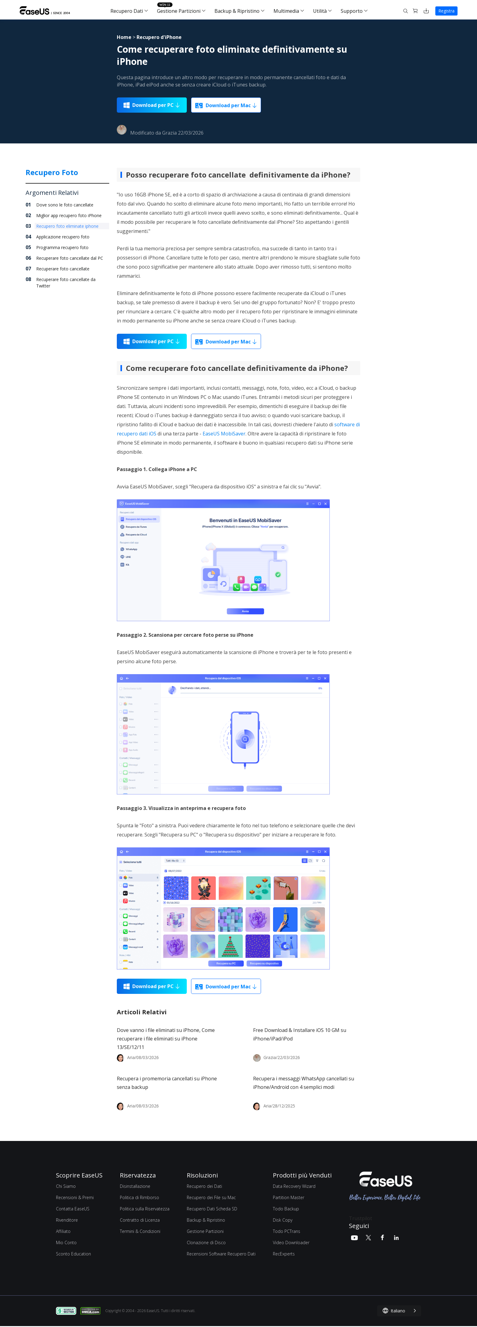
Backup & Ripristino (236, 11)
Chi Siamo (66, 1186)
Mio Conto (66, 1242)
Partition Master (288, 1197)
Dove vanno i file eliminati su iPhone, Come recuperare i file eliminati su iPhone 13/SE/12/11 (166, 1039)
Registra (446, 11)
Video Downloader (291, 1242)
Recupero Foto (52, 172)
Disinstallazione (135, 1186)
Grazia (169, 132)
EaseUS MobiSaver (224, 433)
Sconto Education (73, 1254)
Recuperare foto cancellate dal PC (69, 258)
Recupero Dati (126, 11)
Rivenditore (67, 1220)
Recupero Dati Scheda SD (212, 1209)
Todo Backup (286, 1209)
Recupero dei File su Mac (211, 1197)
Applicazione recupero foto (62, 237)
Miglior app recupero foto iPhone (69, 215)
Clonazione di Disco (206, 1242)
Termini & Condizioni (140, 1231)
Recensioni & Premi (75, 1197)
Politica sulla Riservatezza (144, 1209)
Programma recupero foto (62, 247)
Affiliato (63, 1231)
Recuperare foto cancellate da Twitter (66, 282)
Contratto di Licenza (140, 1220)
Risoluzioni (202, 1175)
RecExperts (284, 1254)
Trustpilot (360, 1218)
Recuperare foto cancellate (62, 269)
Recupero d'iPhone (159, 37)
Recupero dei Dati (204, 1186)
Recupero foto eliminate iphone (67, 226)
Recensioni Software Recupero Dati (221, 1254)
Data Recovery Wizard (294, 1186)
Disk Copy (282, 1220)
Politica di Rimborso (139, 1197)
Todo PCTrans (286, 1231)
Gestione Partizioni (178, 11)
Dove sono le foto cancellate (64, 205)
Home (124, 37)
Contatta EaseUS (72, 1209)
